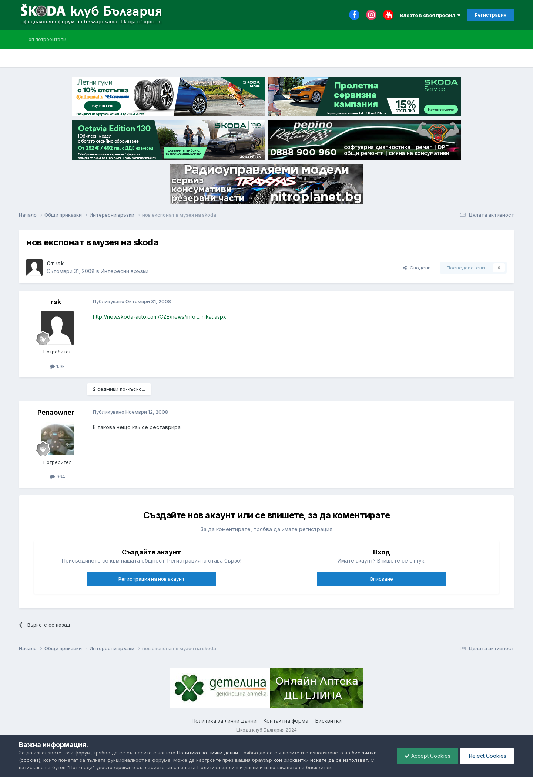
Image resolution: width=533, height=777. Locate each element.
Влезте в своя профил (430, 15)
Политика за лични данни (224, 720)
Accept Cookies (427, 756)
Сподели (417, 268)
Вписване (381, 579)
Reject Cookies (486, 756)
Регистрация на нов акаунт (151, 579)
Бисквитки (328, 720)
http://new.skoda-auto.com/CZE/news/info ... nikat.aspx (159, 316)
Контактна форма (286, 720)
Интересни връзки (124, 271)
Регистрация (490, 15)
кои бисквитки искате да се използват (321, 760)
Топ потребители (46, 39)
